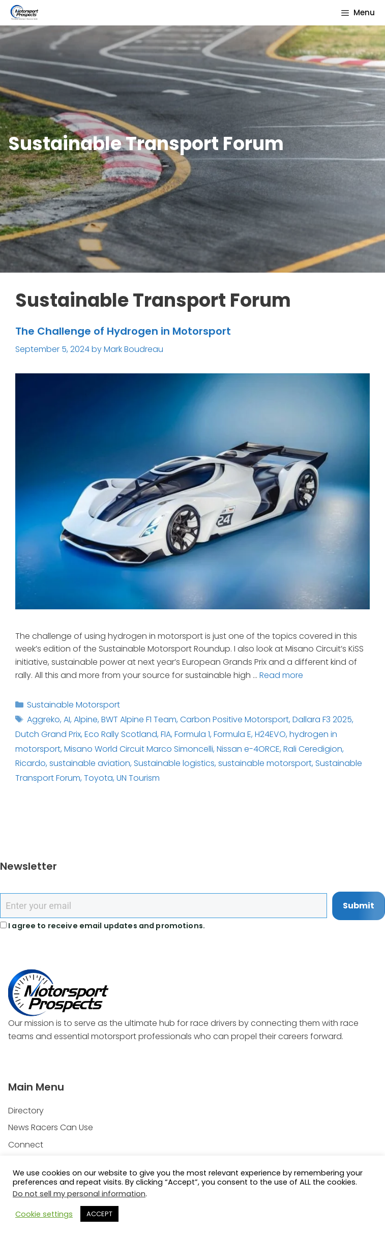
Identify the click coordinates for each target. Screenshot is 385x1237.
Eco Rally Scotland (120, 734)
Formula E (232, 734)
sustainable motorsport (265, 763)
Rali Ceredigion (312, 749)
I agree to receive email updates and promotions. (102, 926)
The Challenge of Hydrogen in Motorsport (123, 331)
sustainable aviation (89, 763)
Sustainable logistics (174, 763)
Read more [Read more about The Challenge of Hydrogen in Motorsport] (281, 675)
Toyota (98, 778)
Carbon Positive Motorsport (234, 719)
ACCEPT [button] (99, 1214)
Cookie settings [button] (44, 1214)
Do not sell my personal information (79, 1194)
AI (67, 719)
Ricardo (30, 763)
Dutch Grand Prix (48, 734)
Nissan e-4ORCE (248, 749)
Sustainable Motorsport (73, 705)
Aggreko (43, 719)
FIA (166, 734)
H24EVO (270, 734)
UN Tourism (138, 778)
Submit (358, 905)
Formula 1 (192, 734)
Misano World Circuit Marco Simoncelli (138, 749)
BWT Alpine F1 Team (138, 719)
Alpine (86, 719)
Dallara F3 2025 (322, 719)
